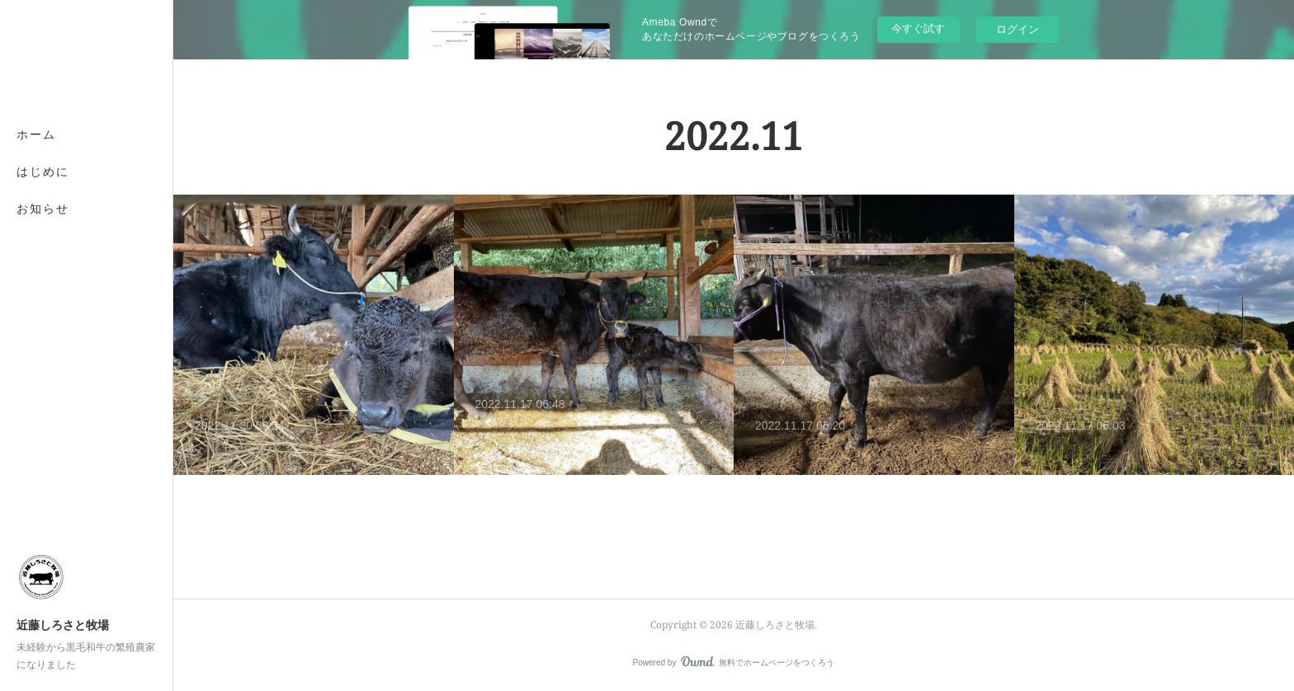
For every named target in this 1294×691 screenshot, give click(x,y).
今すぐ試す (918, 28)
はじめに (43, 171)
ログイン (1017, 29)
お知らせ (43, 208)
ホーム (36, 134)
